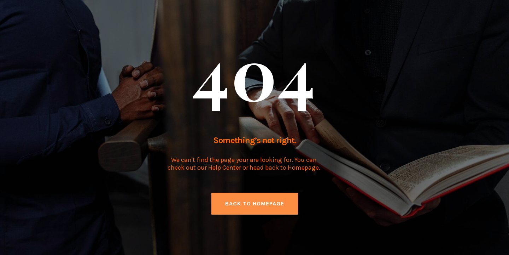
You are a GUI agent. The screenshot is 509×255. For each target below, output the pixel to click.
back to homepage (254, 203)
